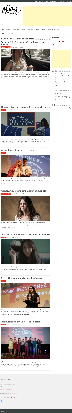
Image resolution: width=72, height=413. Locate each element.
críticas (23, 30)
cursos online (5, 33)
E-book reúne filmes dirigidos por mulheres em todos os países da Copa (62, 75)
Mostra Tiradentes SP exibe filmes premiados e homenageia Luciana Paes (24, 190)
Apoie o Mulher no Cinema (51, 1)
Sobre (13, 33)
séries (37, 30)
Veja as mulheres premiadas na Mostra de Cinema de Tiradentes (21, 321)
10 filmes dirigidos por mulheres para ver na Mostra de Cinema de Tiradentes (25, 106)
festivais (3, 110)
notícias (8, 30)
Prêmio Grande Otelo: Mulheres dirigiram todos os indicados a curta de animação (62, 81)
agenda (3, 193)
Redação (12, 47)
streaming (30, 30)
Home (2, 30)
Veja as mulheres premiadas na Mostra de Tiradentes (17, 150)
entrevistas (16, 30)
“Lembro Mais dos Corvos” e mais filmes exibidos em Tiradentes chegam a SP (25, 234)
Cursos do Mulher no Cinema (65, 1)
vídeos (43, 30)
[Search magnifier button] (70, 108)
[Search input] (61, 108)
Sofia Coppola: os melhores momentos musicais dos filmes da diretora (62, 98)
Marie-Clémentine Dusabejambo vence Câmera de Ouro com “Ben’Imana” (62, 92)
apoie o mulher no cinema (53, 30)
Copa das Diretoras (39, 1)
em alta (3, 47)
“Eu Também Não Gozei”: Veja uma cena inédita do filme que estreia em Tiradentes (23, 43)
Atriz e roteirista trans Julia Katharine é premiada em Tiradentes (21, 278)
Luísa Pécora (9, 153)
